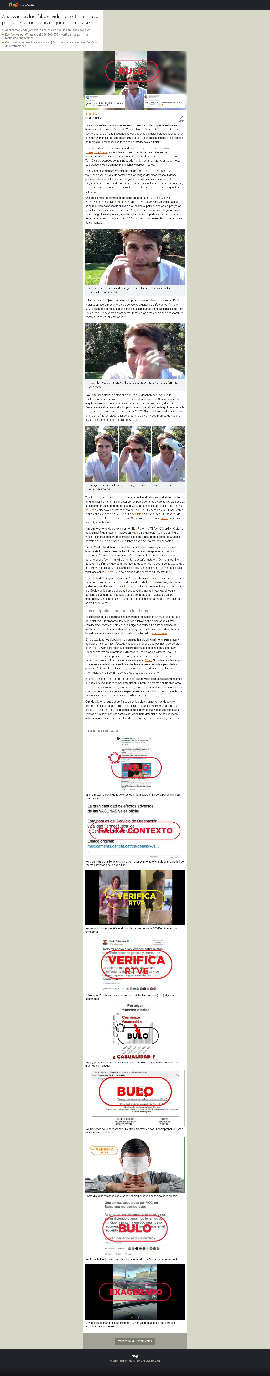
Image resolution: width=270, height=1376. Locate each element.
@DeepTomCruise (96, 152)
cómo (164, 518)
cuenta (109, 572)
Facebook (129, 586)
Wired (148, 660)
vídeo (134, 532)
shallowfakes (159, 633)
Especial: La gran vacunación (71, 42)
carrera (89, 510)
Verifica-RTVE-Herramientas (135, 1341)
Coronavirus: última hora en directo (28, 42)
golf (168, 179)
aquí (119, 202)
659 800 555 (50, 34)
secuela (136, 514)
